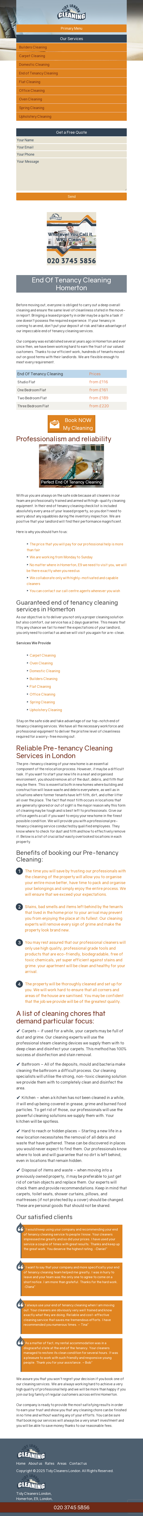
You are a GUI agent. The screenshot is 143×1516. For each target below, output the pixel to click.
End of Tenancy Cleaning (38, 73)
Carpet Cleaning (32, 56)
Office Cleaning (32, 90)
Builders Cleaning (33, 47)
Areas (62, 1463)
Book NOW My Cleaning (78, 424)
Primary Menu (71, 28)
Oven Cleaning (30, 99)
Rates (49, 1463)
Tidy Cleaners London (63, 1471)
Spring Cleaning (31, 108)
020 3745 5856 (71, 1507)
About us (35, 1463)
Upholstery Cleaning (35, 116)
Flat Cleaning (29, 82)
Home (21, 1463)
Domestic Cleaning (34, 64)
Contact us (78, 1463)
